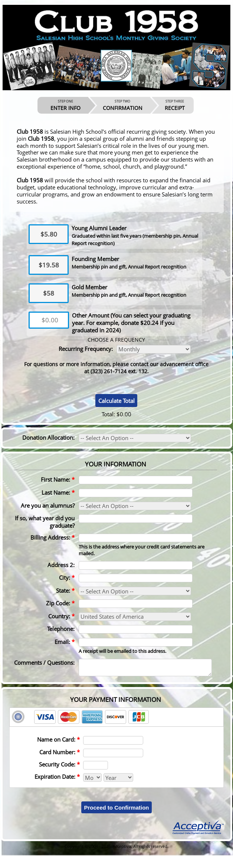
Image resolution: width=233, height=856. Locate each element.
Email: (65, 641)
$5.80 (48, 234)
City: (67, 577)
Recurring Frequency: (86, 348)
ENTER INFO (65, 105)
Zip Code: (60, 603)
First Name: (58, 479)
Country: (61, 616)
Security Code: (59, 767)
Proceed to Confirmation (116, 811)
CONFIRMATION (122, 105)
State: (65, 590)
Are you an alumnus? (48, 505)
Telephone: (61, 628)
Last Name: (58, 492)
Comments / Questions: (44, 662)
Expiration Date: (57, 780)
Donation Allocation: (48, 437)
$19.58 (49, 265)
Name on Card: (58, 742)
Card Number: (59, 755)
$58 (48, 293)
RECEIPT (175, 105)
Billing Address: (52, 537)
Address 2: (61, 565)
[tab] (116, 720)
